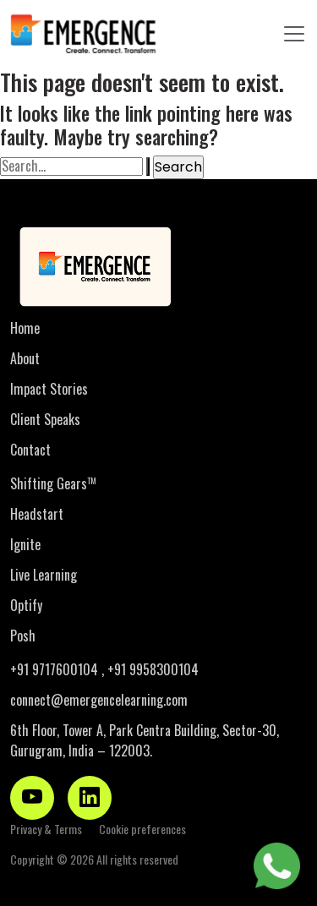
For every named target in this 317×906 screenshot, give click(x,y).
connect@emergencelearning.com (99, 700)
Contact (30, 449)
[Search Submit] (148, 166)
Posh (23, 635)
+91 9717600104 (55, 669)
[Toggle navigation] (294, 33)
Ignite (25, 544)
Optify (26, 605)
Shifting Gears (53, 483)
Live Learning (43, 575)
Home (25, 328)
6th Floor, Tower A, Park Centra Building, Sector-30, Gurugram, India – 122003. (144, 740)
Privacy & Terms (46, 829)
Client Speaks (45, 419)
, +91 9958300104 (150, 669)
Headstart (36, 514)
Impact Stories (49, 389)
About (25, 358)
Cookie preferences (142, 829)
